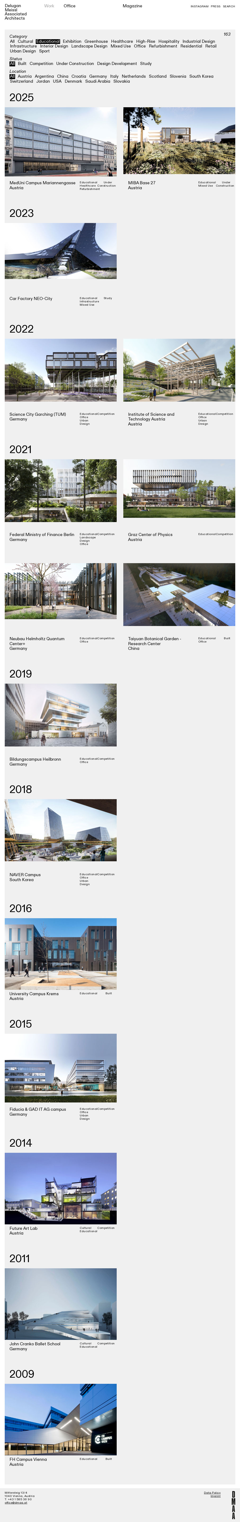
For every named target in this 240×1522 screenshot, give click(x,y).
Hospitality (168, 41)
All (12, 41)
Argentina (44, 76)
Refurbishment (163, 46)
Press (216, 6)
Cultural (25, 41)
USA (57, 81)
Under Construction (75, 63)
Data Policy (212, 1493)
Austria (25, 76)
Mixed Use (121, 46)
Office (70, 6)
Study (146, 63)
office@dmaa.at (16, 1503)
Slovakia (121, 81)
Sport (44, 51)
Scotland (158, 76)
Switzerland (21, 81)
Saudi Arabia (97, 81)
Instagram (200, 6)
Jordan (43, 81)
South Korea (201, 76)
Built (22, 63)
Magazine (132, 6)
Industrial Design (198, 41)
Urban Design (23, 51)
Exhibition (72, 41)
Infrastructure (23, 46)
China (62, 76)
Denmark (73, 81)
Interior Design (54, 46)
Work (49, 6)
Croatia (78, 76)
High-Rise (145, 41)
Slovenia (178, 76)
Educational (48, 41)
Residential (191, 46)
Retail (211, 46)
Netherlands (134, 76)
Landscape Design (89, 46)
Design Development (117, 63)
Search (229, 6)
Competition (41, 63)
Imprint (216, 1496)
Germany (98, 76)
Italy (114, 76)
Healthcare (122, 41)
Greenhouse (96, 41)
